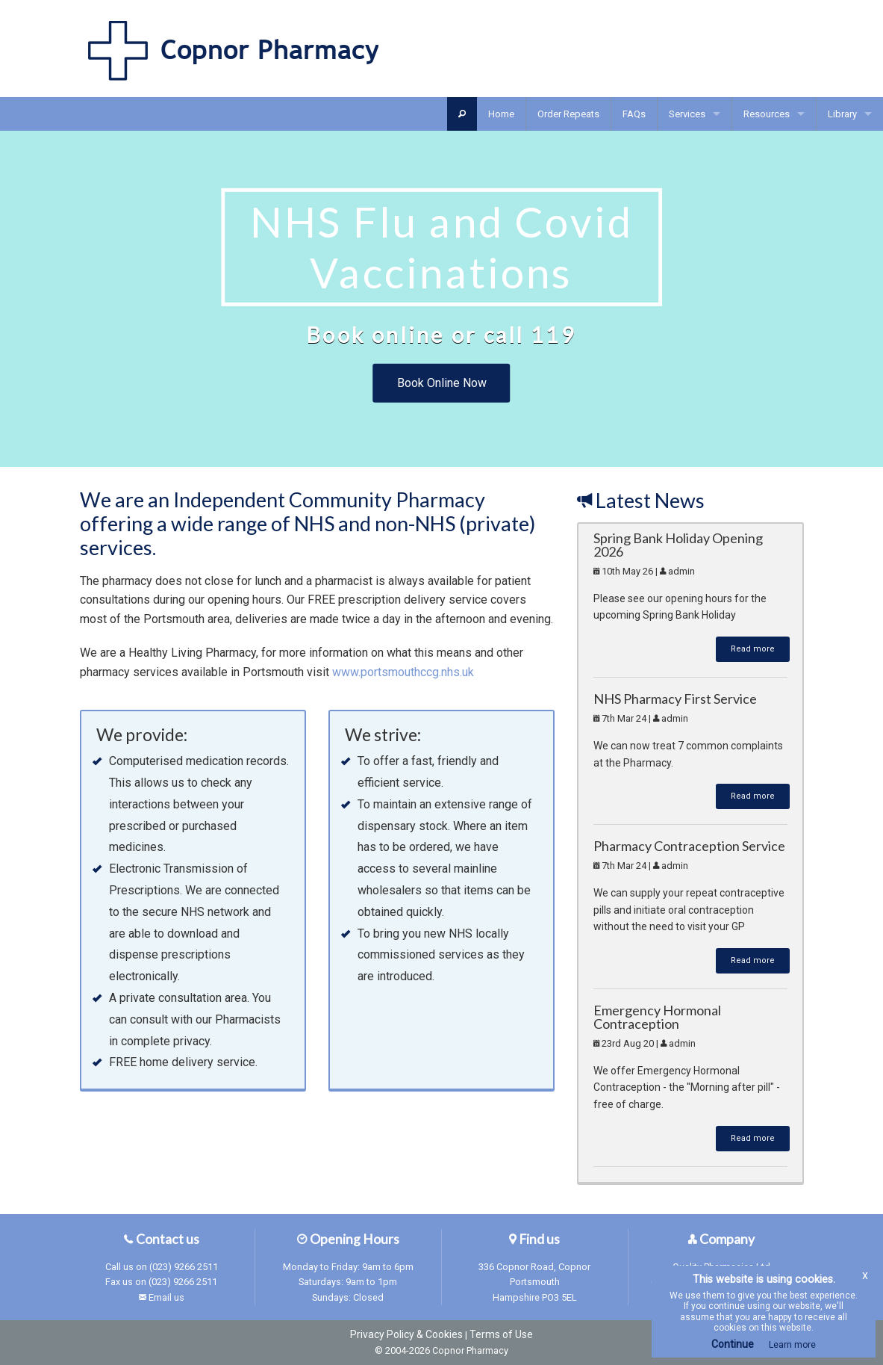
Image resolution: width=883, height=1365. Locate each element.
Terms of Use (501, 1334)
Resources (766, 114)
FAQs (634, 114)
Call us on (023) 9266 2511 (161, 1266)
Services (687, 114)
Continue (732, 1344)
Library (842, 114)
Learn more (792, 1345)
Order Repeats (568, 114)
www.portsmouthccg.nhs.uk (403, 672)
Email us (166, 1297)
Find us (534, 1239)
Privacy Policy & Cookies (406, 1334)
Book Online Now (442, 383)
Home (501, 114)
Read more (753, 649)
